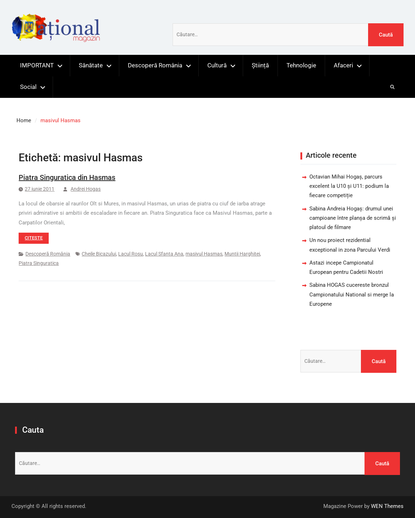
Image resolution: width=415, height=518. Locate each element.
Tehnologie (301, 65)
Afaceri (343, 65)
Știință (260, 65)
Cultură (217, 65)
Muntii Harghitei (242, 254)
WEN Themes (387, 506)
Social (28, 86)
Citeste (34, 238)
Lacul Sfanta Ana (164, 254)
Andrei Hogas (86, 189)
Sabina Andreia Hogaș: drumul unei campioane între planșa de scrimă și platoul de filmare (352, 218)
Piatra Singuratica (39, 263)
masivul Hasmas (203, 254)
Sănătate (91, 65)
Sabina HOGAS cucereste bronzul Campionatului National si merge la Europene (351, 294)
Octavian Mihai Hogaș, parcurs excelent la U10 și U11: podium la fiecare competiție (349, 186)
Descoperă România (155, 65)
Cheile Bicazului (99, 254)
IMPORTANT (37, 65)
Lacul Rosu (130, 254)
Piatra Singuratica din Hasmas (67, 177)
